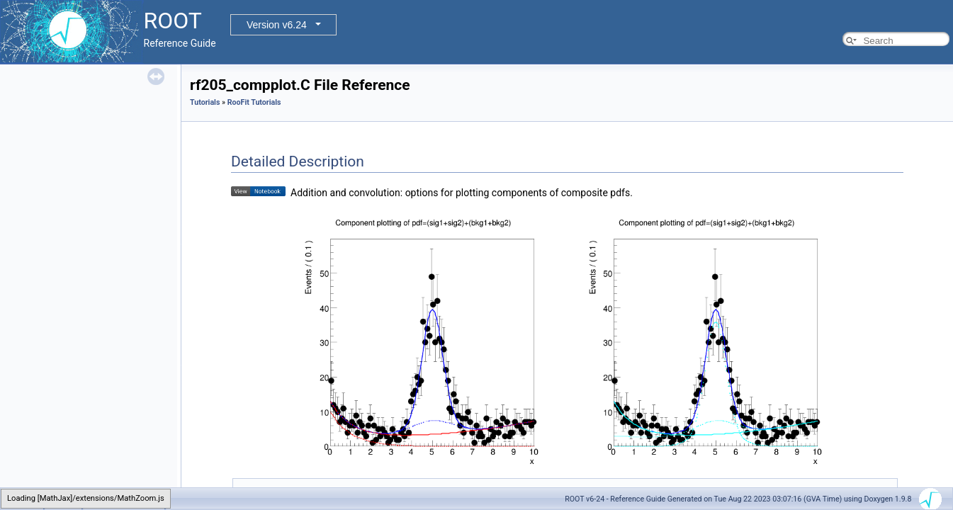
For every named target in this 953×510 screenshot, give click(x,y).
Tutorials (205, 102)
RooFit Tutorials (254, 102)
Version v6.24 (277, 24)
